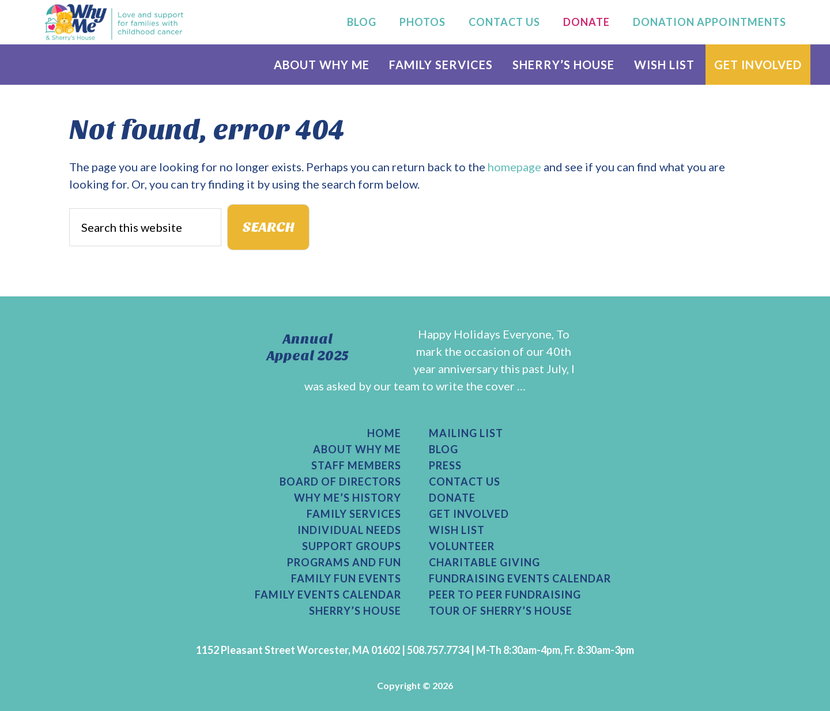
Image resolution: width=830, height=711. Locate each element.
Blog (443, 449)
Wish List (457, 530)
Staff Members (356, 465)
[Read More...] (365, 403)
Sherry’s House (355, 610)
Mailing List (466, 433)
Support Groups (351, 546)
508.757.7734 (438, 650)
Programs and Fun (344, 562)
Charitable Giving (484, 562)
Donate (452, 497)
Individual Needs (349, 530)
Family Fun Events (346, 578)
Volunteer (462, 546)
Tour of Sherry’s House (500, 610)
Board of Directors (340, 481)
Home (384, 433)
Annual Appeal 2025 (308, 347)
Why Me (114, 22)
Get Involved (469, 514)
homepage (514, 167)
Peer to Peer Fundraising (505, 594)
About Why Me (357, 449)
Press (445, 465)
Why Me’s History (347, 497)
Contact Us (464, 481)
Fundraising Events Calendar (520, 578)
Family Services (354, 514)
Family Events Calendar (328, 594)
